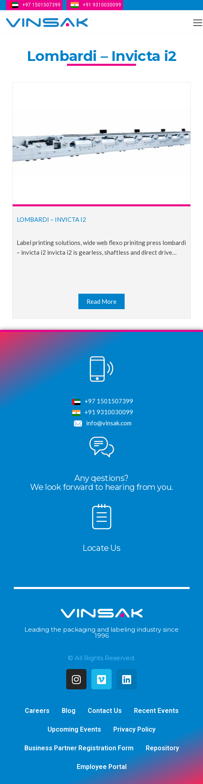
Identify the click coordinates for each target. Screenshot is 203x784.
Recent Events (156, 711)
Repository (162, 748)
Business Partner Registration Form (79, 748)
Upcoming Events (74, 729)
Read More (101, 301)
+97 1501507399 (41, 5)
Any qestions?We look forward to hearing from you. (101, 482)
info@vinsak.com (102, 423)
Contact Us (105, 711)
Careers (37, 711)
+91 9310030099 (102, 5)
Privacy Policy (134, 729)
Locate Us (101, 548)
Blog (69, 711)
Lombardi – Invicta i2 (51, 219)
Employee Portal (102, 767)
